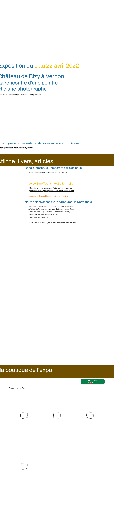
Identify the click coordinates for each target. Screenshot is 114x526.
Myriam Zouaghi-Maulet (32, 76)
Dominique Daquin (12, 76)
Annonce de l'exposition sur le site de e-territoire (49, 177)
